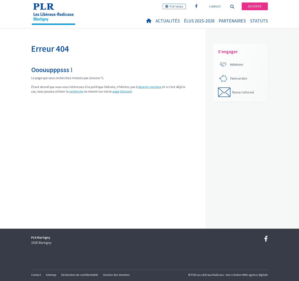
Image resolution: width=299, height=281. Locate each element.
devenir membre (150, 87)
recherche (76, 91)
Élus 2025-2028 (199, 21)
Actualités (168, 21)
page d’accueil (122, 91)
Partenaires (232, 21)
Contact (215, 6)
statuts (259, 21)
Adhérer (255, 6)
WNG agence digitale (255, 275)
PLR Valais (176, 6)
